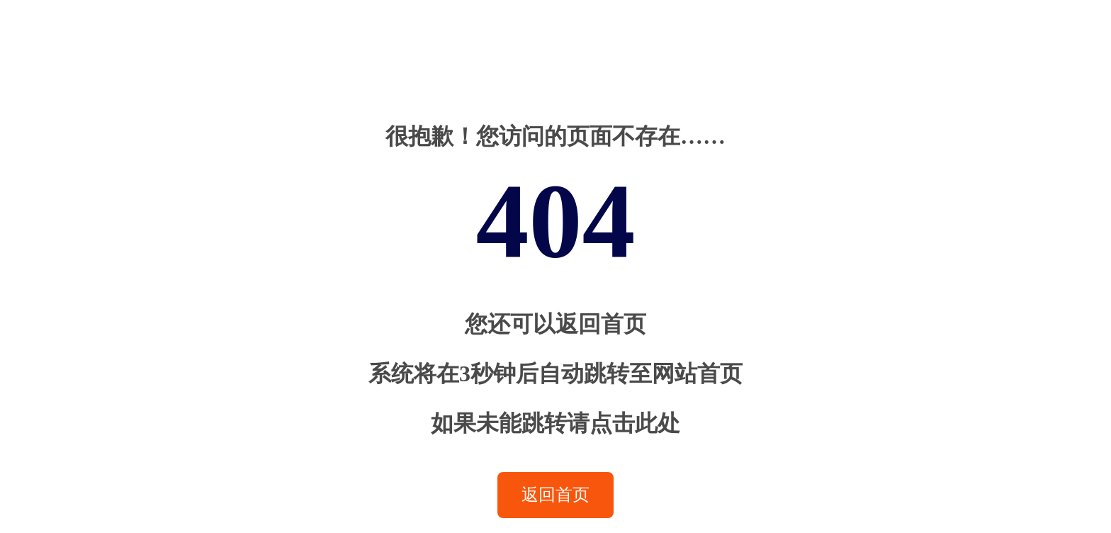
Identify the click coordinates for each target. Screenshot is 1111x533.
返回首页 (555, 495)
